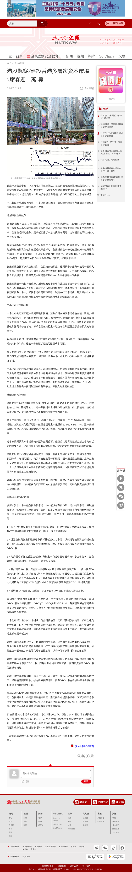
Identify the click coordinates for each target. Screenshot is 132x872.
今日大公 (11, 63)
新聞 (11, 813)
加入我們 (86, 866)
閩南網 (25, 849)
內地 (10, 822)
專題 (99, 813)
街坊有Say (105, 195)
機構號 (85, 825)
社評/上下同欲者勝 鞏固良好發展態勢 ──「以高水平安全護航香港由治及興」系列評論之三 (112, 134)
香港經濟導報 (50, 846)
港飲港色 (71, 829)
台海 (10, 829)
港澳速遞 (115, 829)
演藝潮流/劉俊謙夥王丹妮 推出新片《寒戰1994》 (111, 152)
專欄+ (114, 818)
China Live (57, 824)
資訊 (114, 813)
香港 (10, 818)
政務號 (85, 818)
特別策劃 (100, 822)
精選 (25, 825)
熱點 (25, 818)
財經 (10, 836)
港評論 (40, 825)
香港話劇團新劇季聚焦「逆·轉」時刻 (111, 170)
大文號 (86, 813)
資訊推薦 (115, 822)
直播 (25, 822)
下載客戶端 (117, 23)
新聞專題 (100, 818)
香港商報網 (27, 846)
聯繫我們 (62, 866)
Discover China (56, 819)
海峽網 (82, 846)
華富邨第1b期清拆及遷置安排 (111, 187)
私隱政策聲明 (47, 866)
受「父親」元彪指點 (110, 160)
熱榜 (105, 108)
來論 (40, 822)
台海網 (33, 849)
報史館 (120, 802)
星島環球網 (63, 846)
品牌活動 (103, 802)
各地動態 (115, 825)
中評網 (73, 846)
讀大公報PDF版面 (84, 746)
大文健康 (115, 832)
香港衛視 (38, 846)
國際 (10, 832)
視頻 (26, 813)
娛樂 (69, 825)
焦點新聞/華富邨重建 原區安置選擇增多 (112, 178)
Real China (57, 828)
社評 (40, 818)
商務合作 (74, 866)
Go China (58, 813)
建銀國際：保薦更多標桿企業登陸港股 (112, 125)
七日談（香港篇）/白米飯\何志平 (111, 117)
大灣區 (11, 825)
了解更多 (111, 99)
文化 (69, 818)
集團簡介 (84, 802)
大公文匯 (66, 39)
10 (98, 195)
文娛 (70, 813)
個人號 (85, 822)
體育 (69, 822)
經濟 (21, 63)
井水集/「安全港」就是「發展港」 (111, 143)
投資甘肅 (26, 856)
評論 (86, 781)
